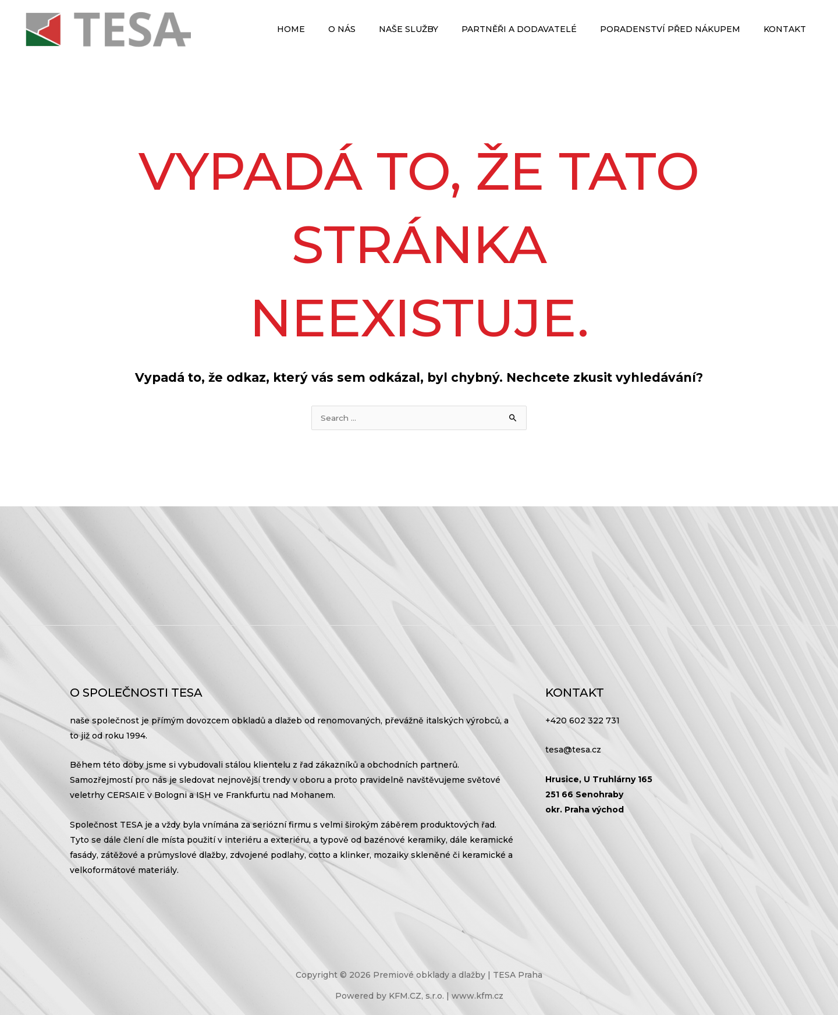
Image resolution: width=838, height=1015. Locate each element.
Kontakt (788, 29)
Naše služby (433, 29)
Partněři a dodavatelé (536, 29)
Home (329, 29)
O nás (373, 29)
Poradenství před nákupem (680, 29)
